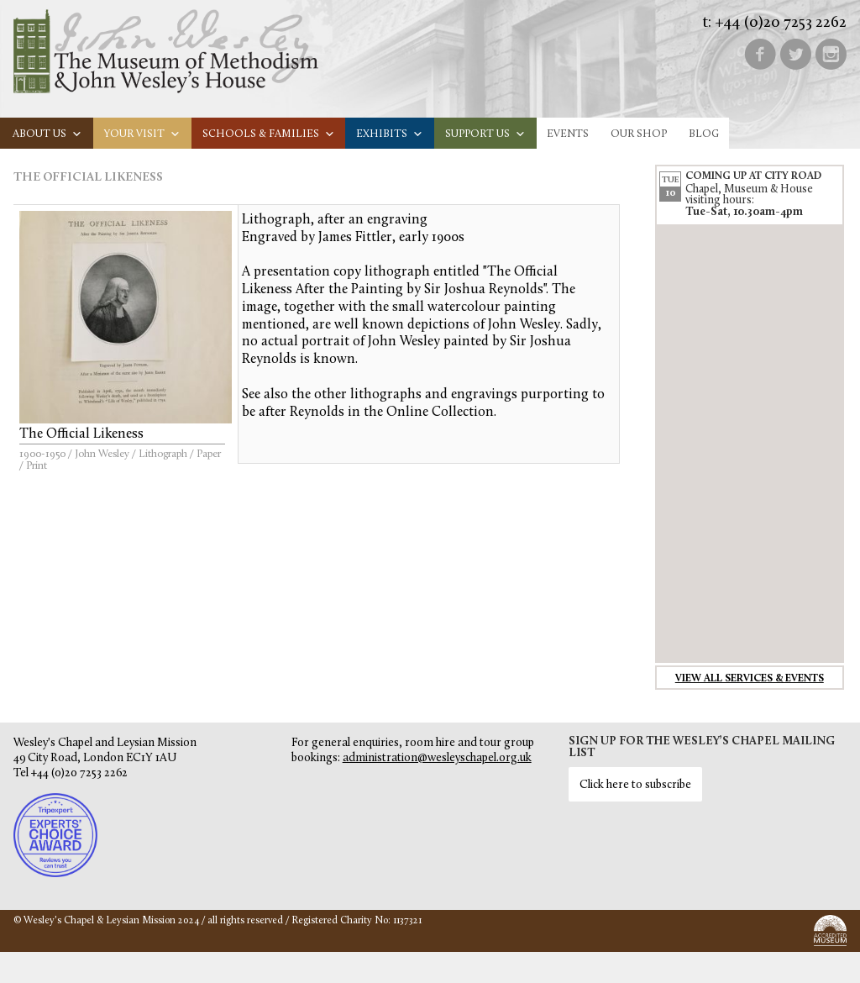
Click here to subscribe (635, 785)
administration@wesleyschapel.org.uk (437, 758)
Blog (704, 134)
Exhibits (389, 134)
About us (47, 134)
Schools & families (268, 134)
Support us (485, 134)
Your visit (142, 134)
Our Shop (639, 134)
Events (568, 134)
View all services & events (749, 679)
